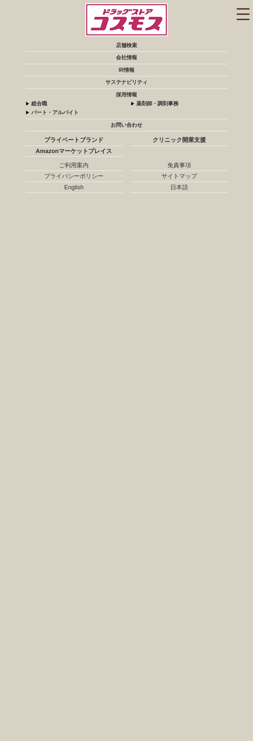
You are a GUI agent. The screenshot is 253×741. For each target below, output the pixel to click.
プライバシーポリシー (73, 176)
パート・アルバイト (55, 112)
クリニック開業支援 (179, 140)
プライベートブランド (73, 140)
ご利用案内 (74, 165)
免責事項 (179, 165)
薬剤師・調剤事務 (157, 103)
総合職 (39, 103)
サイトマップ (179, 176)
